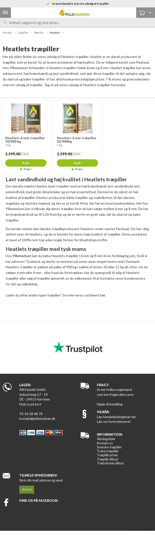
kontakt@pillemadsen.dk (37, 419)
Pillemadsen (22, 256)
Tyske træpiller (108, 451)
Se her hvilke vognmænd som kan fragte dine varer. (115, 392)
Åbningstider (106, 439)
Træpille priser (107, 455)
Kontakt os (105, 443)
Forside (7, 32)
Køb (25, 163)
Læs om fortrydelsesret (114, 422)
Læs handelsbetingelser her (116, 417)
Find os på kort (30, 404)
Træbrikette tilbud (110, 463)
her (102, 295)
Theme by (141, 530)
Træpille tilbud (107, 459)
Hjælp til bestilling (109, 404)
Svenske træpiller (109, 447)
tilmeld (27, 489)
